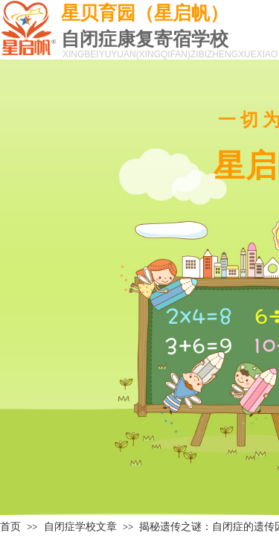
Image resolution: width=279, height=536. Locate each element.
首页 (10, 526)
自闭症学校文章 (80, 526)
